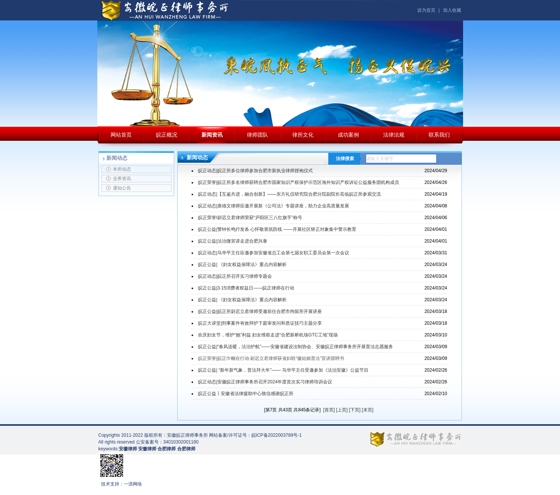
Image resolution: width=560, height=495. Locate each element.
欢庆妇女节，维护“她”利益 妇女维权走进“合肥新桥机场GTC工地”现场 (268, 335)
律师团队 (257, 135)
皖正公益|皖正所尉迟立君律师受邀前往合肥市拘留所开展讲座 (260, 311)
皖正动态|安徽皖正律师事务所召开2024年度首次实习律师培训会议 (265, 381)
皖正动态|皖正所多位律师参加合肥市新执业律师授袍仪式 (255, 170)
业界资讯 (118, 178)
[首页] (329, 409)
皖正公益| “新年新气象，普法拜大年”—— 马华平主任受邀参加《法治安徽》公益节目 (283, 370)
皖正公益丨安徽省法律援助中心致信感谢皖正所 (245, 393)
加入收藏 (452, 10)
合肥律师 (186, 448)
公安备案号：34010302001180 (167, 442)
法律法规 (393, 135)
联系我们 (439, 135)
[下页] (355, 409)
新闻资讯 (212, 135)
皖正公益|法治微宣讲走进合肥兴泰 (232, 241)
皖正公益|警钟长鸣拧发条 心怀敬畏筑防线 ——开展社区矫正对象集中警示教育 (277, 229)
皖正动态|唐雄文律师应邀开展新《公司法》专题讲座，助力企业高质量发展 (273, 206)
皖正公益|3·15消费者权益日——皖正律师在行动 (246, 288)
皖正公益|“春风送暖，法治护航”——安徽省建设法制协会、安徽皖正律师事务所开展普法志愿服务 (295, 346)
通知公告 (118, 188)
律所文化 (303, 135)
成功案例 (348, 135)
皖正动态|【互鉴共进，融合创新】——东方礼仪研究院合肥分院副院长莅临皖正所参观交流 (289, 194)
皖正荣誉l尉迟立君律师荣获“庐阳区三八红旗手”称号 (250, 217)
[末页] (368, 409)
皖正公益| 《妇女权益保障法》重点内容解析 (242, 264)
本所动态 (118, 169)
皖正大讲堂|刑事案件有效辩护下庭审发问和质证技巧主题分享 (260, 323)
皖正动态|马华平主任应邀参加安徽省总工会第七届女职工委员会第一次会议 (273, 252)
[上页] (342, 409)
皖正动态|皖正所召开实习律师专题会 (235, 276)
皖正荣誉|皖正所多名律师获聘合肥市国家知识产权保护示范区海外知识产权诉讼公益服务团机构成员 (298, 182)
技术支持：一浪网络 (121, 484)
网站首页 (121, 135)
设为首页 (426, 10)
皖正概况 (166, 135)
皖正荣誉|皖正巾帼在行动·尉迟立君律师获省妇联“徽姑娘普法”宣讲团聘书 (271, 358)
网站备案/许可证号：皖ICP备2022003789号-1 (255, 435)
